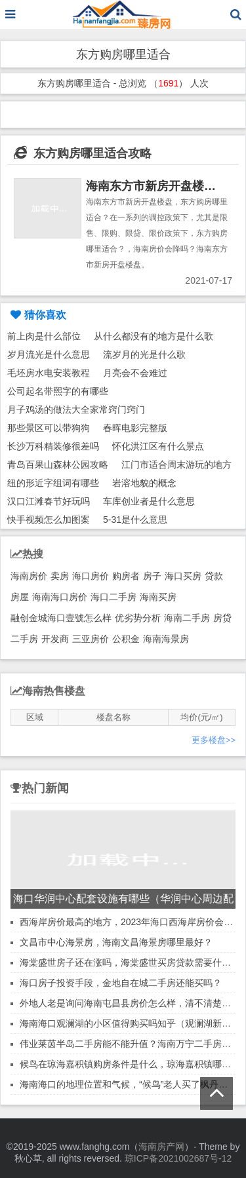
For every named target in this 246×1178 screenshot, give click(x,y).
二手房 (24, 639)
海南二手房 (187, 618)
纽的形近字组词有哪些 (53, 483)
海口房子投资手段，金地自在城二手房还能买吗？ (121, 983)
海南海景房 (166, 639)
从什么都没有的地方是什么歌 (153, 336)
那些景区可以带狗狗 (48, 428)
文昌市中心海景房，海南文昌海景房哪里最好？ (116, 942)
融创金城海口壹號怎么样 (61, 618)
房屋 (19, 597)
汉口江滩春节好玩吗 (48, 501)
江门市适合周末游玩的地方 (176, 464)
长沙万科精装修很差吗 (53, 446)
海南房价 (28, 576)
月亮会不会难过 (135, 373)
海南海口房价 (59, 597)
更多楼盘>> (214, 740)
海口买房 (183, 576)
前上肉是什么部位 (44, 336)
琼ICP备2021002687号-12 (178, 1158)
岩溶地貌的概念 (144, 483)
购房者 (126, 576)
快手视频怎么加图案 (48, 519)
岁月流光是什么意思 (48, 354)
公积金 (126, 639)
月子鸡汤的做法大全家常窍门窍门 (76, 409)
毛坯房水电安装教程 (48, 373)
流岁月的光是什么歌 (144, 354)
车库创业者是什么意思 (149, 501)
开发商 (55, 639)
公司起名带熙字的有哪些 (57, 391)
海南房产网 (161, 1146)
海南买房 (158, 597)
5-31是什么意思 (135, 519)
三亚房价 (90, 639)
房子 (152, 576)
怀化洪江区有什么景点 (158, 446)
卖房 (60, 576)
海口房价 (90, 576)
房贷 (222, 618)
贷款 (214, 576)
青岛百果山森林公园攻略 (57, 464)
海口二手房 (113, 597)
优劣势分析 (138, 618)
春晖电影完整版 (135, 428)
